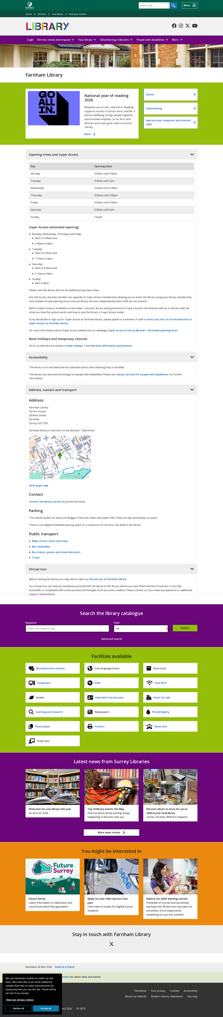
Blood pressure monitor (50, 668)
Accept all (46, 1008)
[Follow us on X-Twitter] (187, 25)
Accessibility (190, 990)
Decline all (18, 1008)
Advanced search (111, 639)
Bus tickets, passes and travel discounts (56, 552)
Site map (192, 996)
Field (116, 622)
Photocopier (42, 726)
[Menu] (189, 5)
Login (30, 39)
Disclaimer (140, 990)
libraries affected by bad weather (112, 345)
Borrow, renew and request (54, 39)
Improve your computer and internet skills (168, 122)
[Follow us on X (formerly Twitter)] (111, 944)
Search (185, 628)
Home (29, 14)
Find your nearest (77, 14)
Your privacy (158, 990)
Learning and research (49, 712)
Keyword (31, 622)
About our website (135, 996)
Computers (43, 683)
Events (150, 94)
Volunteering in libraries (114, 39)
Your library (57, 14)
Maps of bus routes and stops (50, 541)
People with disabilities (150, 39)
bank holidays (75, 345)
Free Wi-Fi (160, 683)
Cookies (174, 990)
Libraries (41, 14)
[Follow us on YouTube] (194, 25)
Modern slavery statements (167, 996)
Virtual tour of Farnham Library (108, 579)
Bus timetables (41, 546)
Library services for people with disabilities (142, 374)
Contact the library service (45, 501)
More (178, 39)
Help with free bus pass (109, 697)
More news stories (109, 832)
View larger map (38, 485)
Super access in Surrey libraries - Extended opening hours (143, 330)
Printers (100, 726)
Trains (36, 557)
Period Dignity (160, 712)
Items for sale (161, 697)
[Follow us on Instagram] (181, 25)
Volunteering (154, 108)
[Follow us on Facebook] (174, 25)
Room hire (161, 726)
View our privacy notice (19, 1000)
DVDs (98, 683)
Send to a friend (64, 967)
